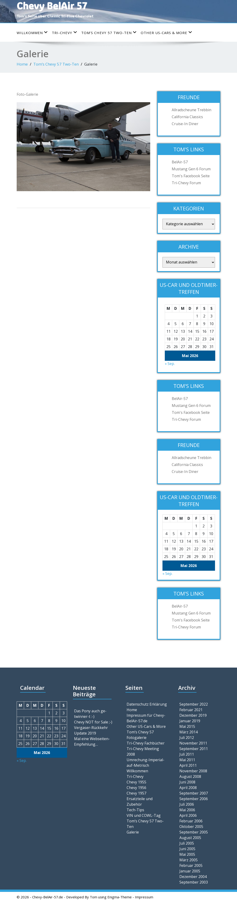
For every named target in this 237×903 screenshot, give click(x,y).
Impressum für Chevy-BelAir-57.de (146, 718)
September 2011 (193, 748)
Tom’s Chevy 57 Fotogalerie (140, 734)
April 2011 (188, 765)
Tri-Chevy (64, 32)
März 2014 (188, 732)
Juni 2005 (187, 848)
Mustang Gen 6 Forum (191, 169)
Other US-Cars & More (166, 32)
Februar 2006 (191, 821)
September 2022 (193, 704)
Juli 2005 (186, 843)
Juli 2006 (186, 804)
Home (22, 64)
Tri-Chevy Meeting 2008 (143, 751)
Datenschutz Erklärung (147, 704)
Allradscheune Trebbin (191, 110)
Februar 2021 (191, 709)
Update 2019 (85, 733)
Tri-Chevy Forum (186, 183)
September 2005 (193, 832)
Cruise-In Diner (185, 123)
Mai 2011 (187, 759)
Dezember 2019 (193, 715)
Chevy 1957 (136, 793)
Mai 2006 (187, 809)
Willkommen (32, 32)
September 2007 (193, 793)
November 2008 (193, 770)
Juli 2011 (186, 754)
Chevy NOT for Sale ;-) (93, 722)
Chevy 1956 (136, 787)
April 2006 (188, 815)
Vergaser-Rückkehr (91, 727)
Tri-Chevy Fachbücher (146, 743)
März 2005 (188, 859)
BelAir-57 (180, 162)
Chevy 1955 (136, 782)
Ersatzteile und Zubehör (140, 801)
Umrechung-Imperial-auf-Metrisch (145, 762)
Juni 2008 (187, 782)
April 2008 (188, 787)
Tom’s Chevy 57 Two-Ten (109, 32)
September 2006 (193, 798)
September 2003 (193, 882)
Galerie (133, 832)
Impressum (144, 897)
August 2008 (190, 776)
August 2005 (190, 837)
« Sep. (170, 363)
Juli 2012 (186, 737)
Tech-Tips (135, 809)
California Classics (187, 116)
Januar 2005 (189, 871)
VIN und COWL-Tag (144, 815)
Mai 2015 (187, 726)
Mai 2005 (187, 854)
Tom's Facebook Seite (191, 176)
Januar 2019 (189, 720)
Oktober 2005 (191, 826)
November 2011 (193, 743)
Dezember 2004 (193, 876)
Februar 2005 (191, 865)
